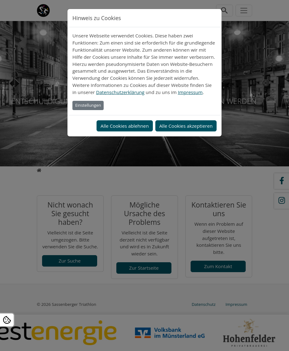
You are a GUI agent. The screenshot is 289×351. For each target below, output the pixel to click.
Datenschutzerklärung (120, 92)
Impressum (190, 92)
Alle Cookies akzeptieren (186, 126)
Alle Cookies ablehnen (125, 126)
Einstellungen (88, 105)
